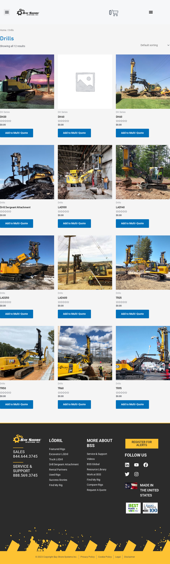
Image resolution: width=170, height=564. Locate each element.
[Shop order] (154, 45)
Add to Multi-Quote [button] (16, 132)
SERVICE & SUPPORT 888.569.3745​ (25, 471)
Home (3, 30)
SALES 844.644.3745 (25, 454)
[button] (7, 12)
